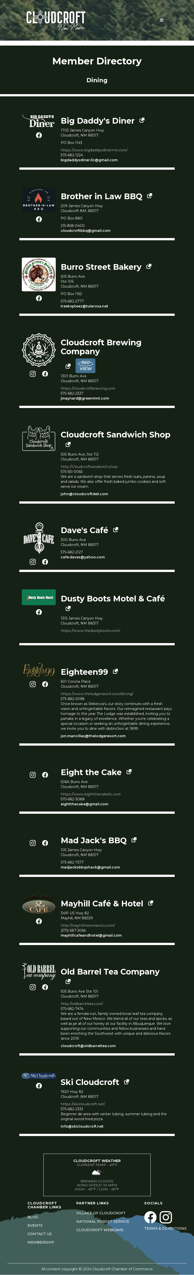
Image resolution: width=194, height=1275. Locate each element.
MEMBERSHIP (41, 1242)
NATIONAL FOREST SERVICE (102, 1221)
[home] (62, 20)
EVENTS (35, 1225)
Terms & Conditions (165, 1228)
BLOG (33, 1217)
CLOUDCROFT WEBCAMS (99, 1230)
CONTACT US (40, 1234)
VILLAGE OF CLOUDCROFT (101, 1213)
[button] (162, 20)
